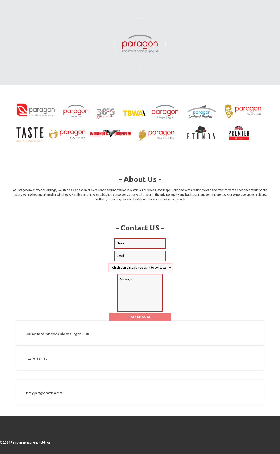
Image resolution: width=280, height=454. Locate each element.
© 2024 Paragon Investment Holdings (25, 442)
